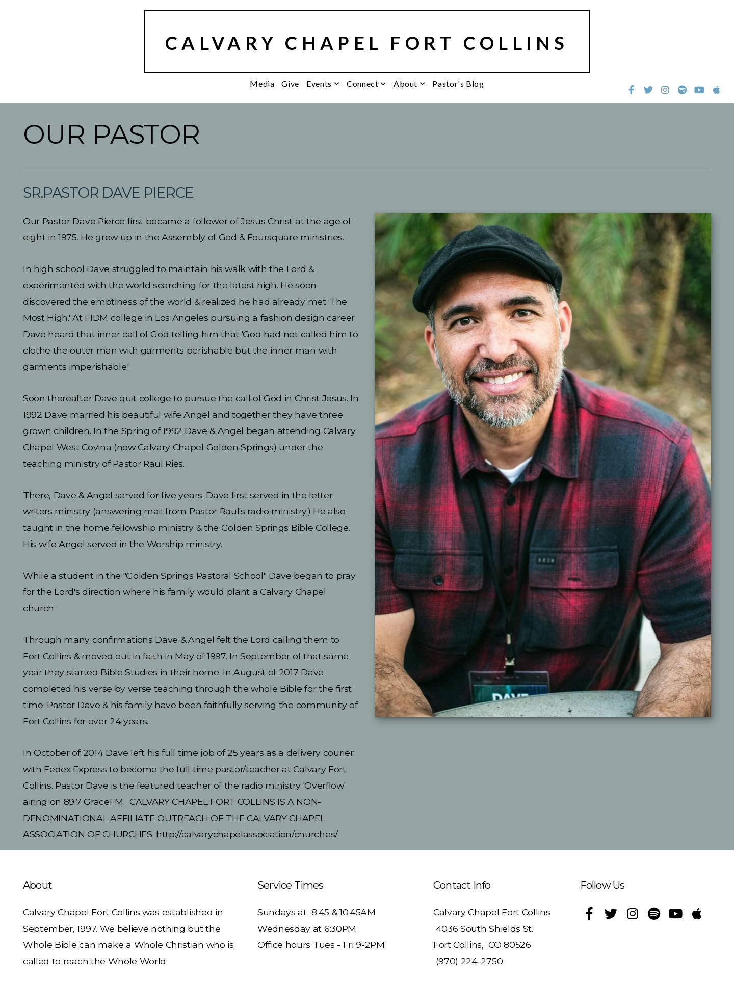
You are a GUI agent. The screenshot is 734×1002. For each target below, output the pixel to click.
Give (290, 83)
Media (262, 83)
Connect (366, 83)
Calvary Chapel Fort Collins (367, 43)
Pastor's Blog (458, 83)
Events (322, 83)
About (409, 83)
